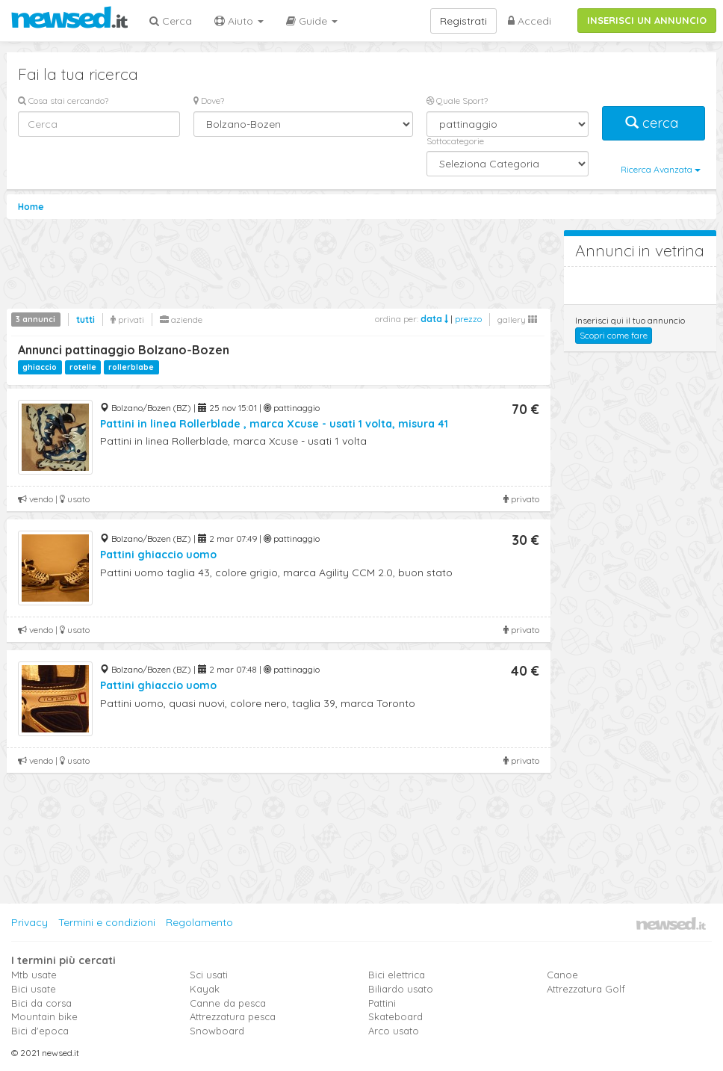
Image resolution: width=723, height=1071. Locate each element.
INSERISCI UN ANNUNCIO (647, 20)
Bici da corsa (41, 1003)
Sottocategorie (455, 140)
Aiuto (239, 21)
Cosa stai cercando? (63, 100)
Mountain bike (44, 1016)
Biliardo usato (400, 989)
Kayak (205, 989)
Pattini (382, 1003)
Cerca (170, 21)
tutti (85, 319)
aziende (181, 319)
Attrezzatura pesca (233, 1016)
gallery (517, 319)
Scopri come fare (614, 335)
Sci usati (209, 975)
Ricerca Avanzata (661, 169)
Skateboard (395, 1016)
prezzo (468, 318)
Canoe (562, 975)
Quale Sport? (457, 100)
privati (127, 319)
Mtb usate (34, 975)
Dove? (208, 100)
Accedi (529, 21)
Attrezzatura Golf (586, 989)
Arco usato (393, 1031)
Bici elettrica (396, 975)
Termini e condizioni (106, 922)
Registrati (463, 21)
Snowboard (217, 1031)
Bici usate (33, 989)
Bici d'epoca (40, 1031)
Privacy (29, 922)
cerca (653, 123)
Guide (312, 21)
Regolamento (199, 922)
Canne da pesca (228, 1003)
